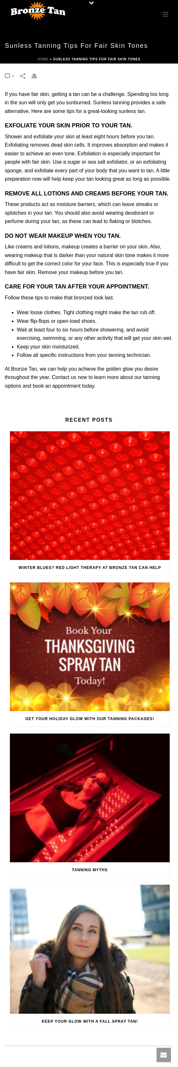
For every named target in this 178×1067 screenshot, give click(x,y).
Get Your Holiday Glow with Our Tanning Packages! (89, 719)
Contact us (64, 377)
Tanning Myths (90, 870)
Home (42, 59)
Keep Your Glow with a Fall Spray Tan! (90, 1021)
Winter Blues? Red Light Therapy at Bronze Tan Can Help (90, 567)
